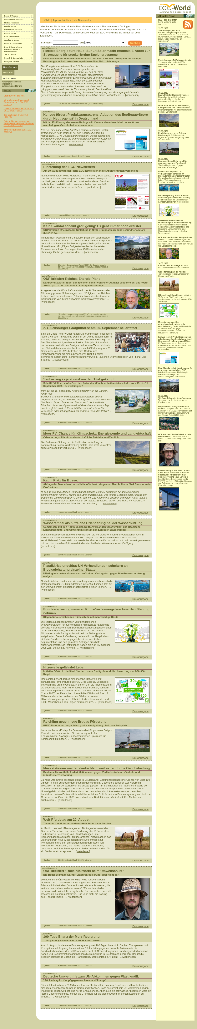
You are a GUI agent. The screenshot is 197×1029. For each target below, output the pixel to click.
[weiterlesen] (132, 95)
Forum (7, 90)
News (10, 67)
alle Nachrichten (82, 20)
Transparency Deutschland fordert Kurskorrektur (174, 400)
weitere (9, 78)
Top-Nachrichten (62, 20)
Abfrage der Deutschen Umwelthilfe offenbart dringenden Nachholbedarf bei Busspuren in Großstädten (173, 98)
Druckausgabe (140, 104)
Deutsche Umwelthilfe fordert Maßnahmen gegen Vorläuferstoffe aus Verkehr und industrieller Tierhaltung (174, 327)
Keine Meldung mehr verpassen (167, 22)
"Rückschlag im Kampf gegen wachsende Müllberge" (172, 164)
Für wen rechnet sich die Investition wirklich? (173, 266)
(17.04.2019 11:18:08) (16, 102)
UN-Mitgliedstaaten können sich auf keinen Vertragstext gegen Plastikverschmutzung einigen (174, 181)
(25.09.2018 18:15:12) (19, 110)
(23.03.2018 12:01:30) (19, 123)
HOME (46, 20)
